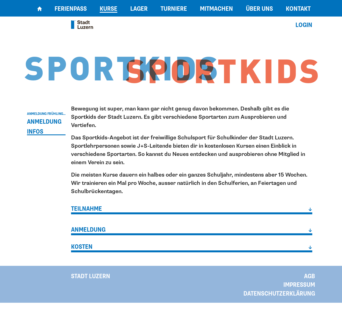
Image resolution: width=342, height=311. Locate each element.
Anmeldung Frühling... (46, 114)
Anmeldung (44, 122)
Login (303, 25)
